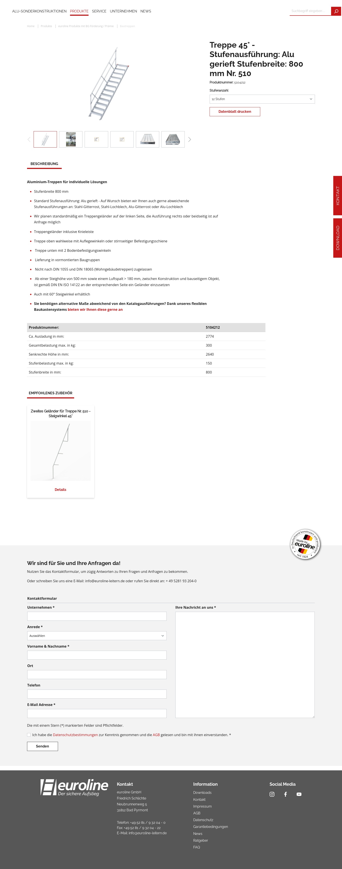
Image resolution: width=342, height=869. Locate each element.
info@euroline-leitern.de (148, 833)
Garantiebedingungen (210, 827)
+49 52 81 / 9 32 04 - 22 (142, 828)
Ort (30, 665)
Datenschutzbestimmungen (75, 734)
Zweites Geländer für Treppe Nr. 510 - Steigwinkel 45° (61, 413)
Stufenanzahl (219, 90)
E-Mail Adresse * (41, 704)
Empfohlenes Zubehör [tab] (50, 393)
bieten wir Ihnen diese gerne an (95, 309)
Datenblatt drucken (235, 111)
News (197, 834)
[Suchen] (336, 11)
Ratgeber (200, 840)
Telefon (33, 685)
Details (60, 490)
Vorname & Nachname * (48, 646)
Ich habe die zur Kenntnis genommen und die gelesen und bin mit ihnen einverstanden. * (131, 734)
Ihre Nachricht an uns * (195, 607)
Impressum (202, 806)
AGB (156, 734)
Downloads (202, 793)
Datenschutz (203, 820)
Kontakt (337, 195)
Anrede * (35, 626)
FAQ (196, 847)
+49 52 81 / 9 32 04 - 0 (148, 822)
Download (337, 238)
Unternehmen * (41, 607)
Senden (42, 746)
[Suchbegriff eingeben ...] (310, 11)
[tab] (44, 164)
